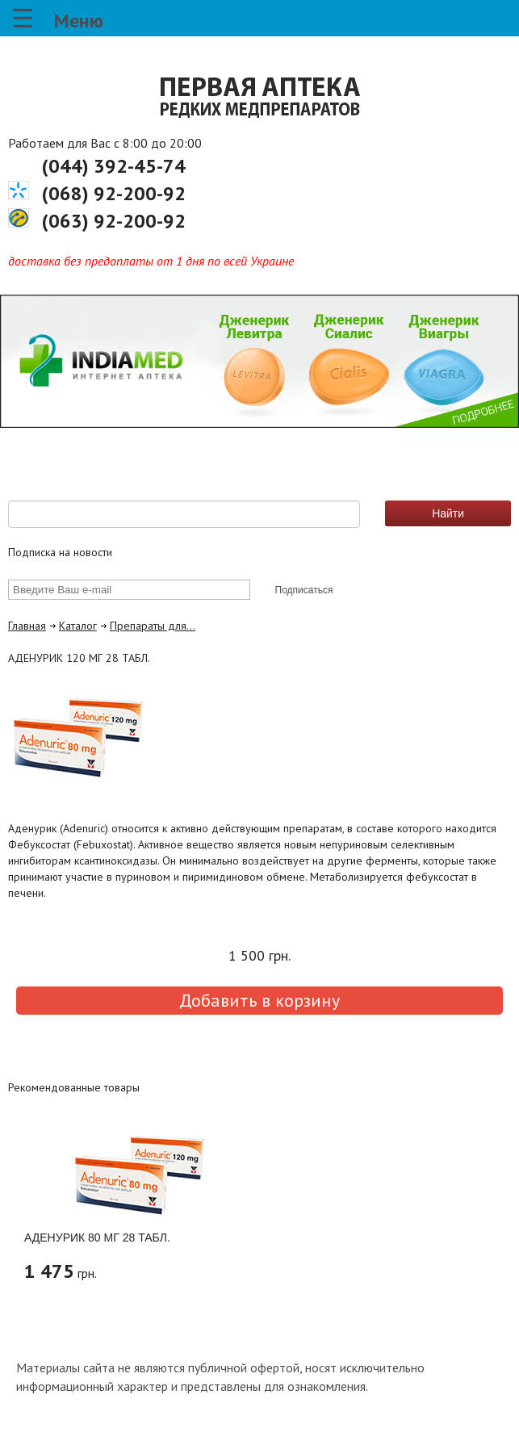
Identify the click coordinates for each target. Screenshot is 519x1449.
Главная (27, 625)
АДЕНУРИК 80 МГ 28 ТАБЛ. (97, 1237)
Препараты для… (152, 625)
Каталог (78, 625)
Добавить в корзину (259, 1000)
